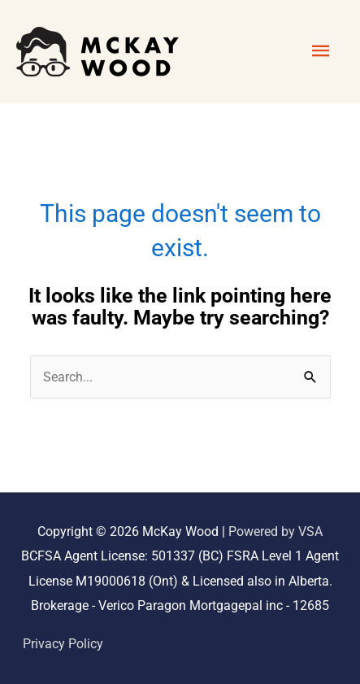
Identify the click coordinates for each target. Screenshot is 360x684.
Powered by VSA (275, 531)
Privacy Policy (63, 643)
